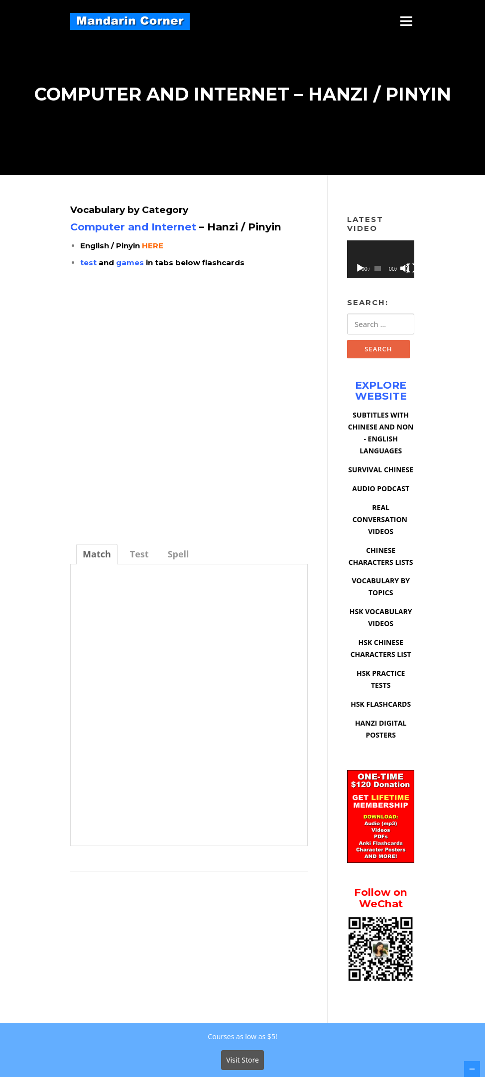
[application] (380, 261)
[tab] (97, 555)
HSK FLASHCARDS (381, 705)
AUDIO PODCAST (380, 490)
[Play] (360, 269)
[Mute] (405, 269)
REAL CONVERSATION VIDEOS (381, 521)
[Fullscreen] (411, 269)
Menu (406, 21)
